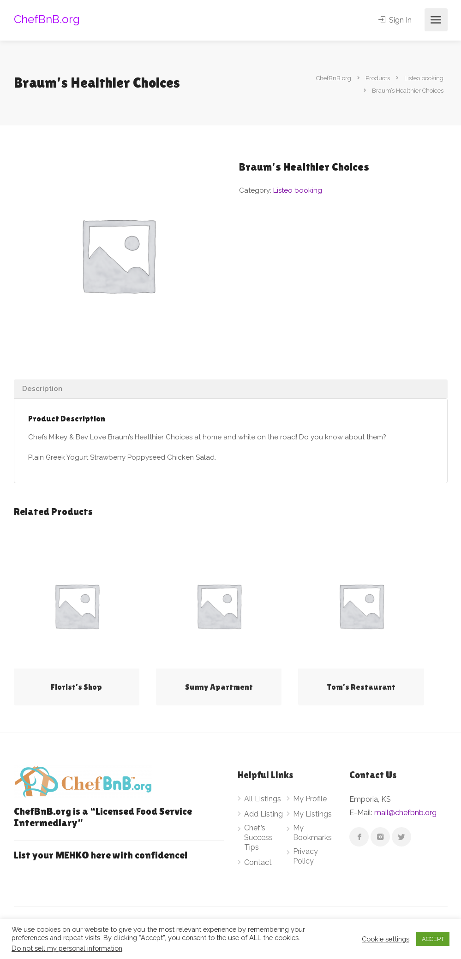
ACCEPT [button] (433, 938)
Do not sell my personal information (67, 948)
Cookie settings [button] (385, 939)
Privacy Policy (305, 856)
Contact (258, 862)
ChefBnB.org (47, 19)
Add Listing (263, 814)
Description (42, 389)
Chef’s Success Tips (258, 837)
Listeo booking (297, 190)
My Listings (312, 814)
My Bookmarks (312, 832)
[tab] (231, 388)
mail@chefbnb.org (405, 812)
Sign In (395, 20)
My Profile (310, 798)
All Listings (262, 798)
